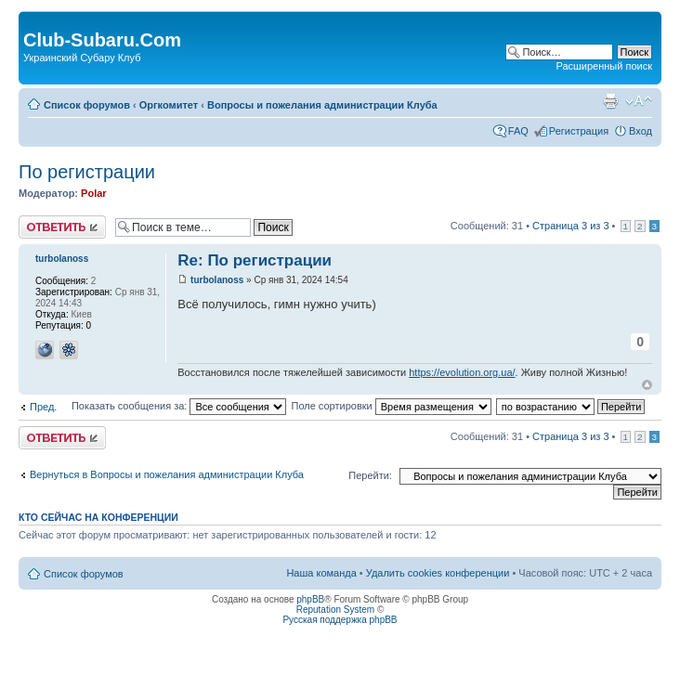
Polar (94, 193)
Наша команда (321, 572)
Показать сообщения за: (179, 405)
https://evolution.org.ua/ (462, 372)
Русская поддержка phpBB (339, 620)
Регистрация (578, 130)
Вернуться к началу (647, 385)
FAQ (518, 130)
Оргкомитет (168, 104)
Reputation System (335, 609)
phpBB (310, 599)
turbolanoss (216, 280)
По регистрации (87, 172)
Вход (640, 130)
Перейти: (370, 475)
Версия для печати (610, 101)
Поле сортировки (390, 405)
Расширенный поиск (604, 65)
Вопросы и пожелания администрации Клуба (322, 104)
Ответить (62, 227)
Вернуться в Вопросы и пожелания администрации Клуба (167, 474)
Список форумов (87, 104)
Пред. (43, 406)
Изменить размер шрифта (638, 101)
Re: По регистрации (254, 260)
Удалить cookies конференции (438, 572)
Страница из (570, 225)
